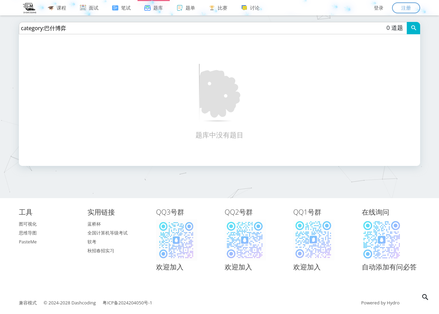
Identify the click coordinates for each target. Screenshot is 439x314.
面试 (89, 7)
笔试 (121, 7)
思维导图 (28, 233)
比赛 (218, 7)
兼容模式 (28, 303)
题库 (153, 7)
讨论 (250, 7)
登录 (378, 7)
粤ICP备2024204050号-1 (127, 303)
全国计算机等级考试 (107, 233)
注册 (406, 7)
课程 (57, 7)
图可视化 (28, 224)
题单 (186, 7)
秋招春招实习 (100, 250)
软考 (91, 242)
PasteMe (28, 242)
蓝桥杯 (94, 224)
